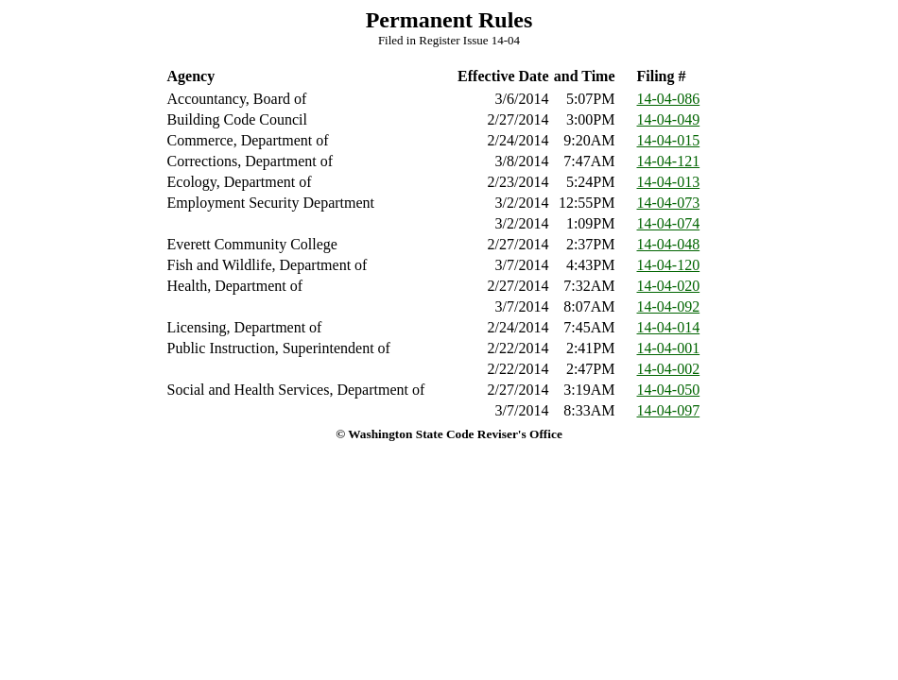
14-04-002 (668, 369)
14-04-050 (668, 390)
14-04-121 (668, 161)
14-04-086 (668, 99)
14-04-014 (668, 327)
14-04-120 (668, 265)
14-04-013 (668, 182)
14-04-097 (668, 410)
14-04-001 (668, 348)
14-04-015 (668, 140)
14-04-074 (668, 223)
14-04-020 (668, 286)
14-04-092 (668, 306)
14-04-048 (668, 244)
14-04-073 (668, 203)
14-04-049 (668, 119)
